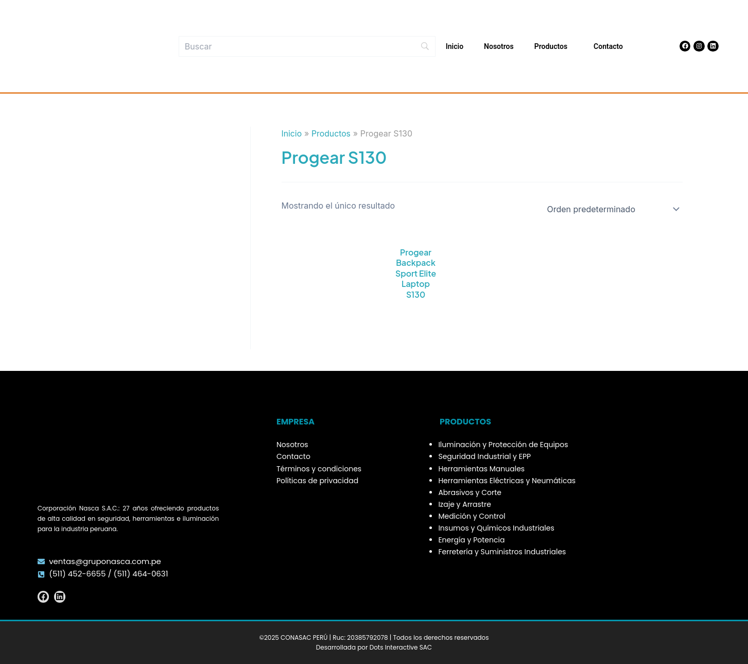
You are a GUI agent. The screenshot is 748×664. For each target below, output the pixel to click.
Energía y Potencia (471, 540)
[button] (571, 46)
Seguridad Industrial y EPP (484, 456)
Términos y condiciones (318, 469)
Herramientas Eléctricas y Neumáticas (507, 480)
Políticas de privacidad (317, 480)
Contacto (608, 46)
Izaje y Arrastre (464, 504)
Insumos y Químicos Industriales (496, 528)
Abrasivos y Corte (469, 492)
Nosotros (499, 46)
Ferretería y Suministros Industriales (502, 552)
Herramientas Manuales (481, 469)
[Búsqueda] (307, 46)
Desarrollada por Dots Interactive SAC (374, 647)
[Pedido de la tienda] (612, 209)
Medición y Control (471, 516)
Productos (553, 46)
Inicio (454, 46)
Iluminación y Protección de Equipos (503, 444)
